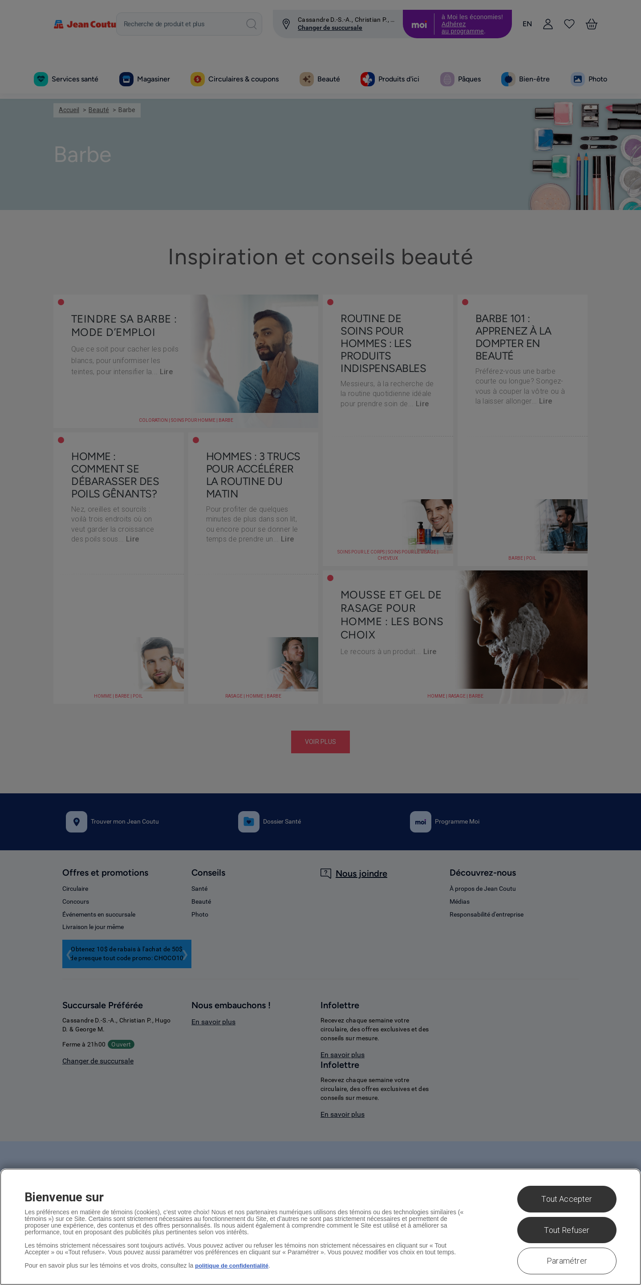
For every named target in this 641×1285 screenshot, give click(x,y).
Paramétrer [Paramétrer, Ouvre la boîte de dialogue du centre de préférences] (567, 1260)
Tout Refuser (566, 1230)
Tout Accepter (566, 1199)
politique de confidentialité (234, 1265)
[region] (320, 1226)
